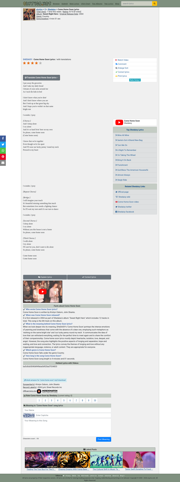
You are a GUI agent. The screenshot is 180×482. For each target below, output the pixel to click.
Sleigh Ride (121, 180)
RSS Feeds (85, 476)
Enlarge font (122, 68)
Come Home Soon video (127, 202)
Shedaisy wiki (123, 197)
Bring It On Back (123, 160)
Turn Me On (121, 145)
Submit (65, 4)
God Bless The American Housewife (132, 170)
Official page (122, 192)
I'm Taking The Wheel (126, 155)
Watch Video (122, 60)
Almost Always (123, 175)
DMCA (74, 476)
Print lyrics (121, 76)
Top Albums (97, 4)
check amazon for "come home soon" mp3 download (45, 380)
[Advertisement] (90, 39)
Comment (121, 64)
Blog (117, 4)
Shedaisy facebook (125, 212)
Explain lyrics (45, 277)
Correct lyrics (89, 277)
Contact (100, 476)
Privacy (68, 476)
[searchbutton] (154, 3)
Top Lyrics (108, 4)
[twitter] (63, 476)
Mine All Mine (122, 135)
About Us (115, 476)
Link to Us (93, 476)
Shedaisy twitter (124, 207)
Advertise (108, 476)
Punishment (122, 165)
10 (95, 400)
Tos (78, 476)
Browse (56, 4)
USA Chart (85, 4)
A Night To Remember (126, 150)
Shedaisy (52, 9)
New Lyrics (74, 4)
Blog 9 (122, 476)
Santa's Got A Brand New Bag (129, 140)
